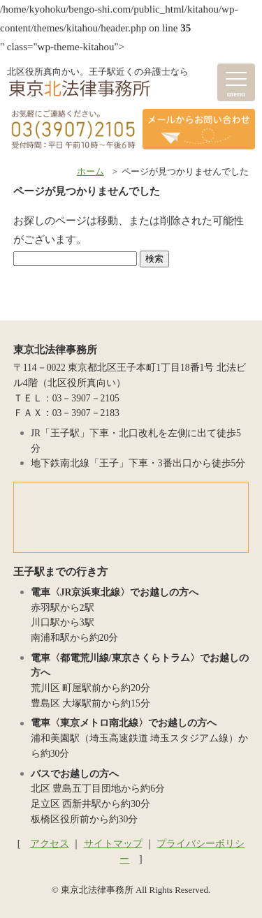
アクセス (49, 843)
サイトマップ (113, 843)
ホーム (90, 172)
